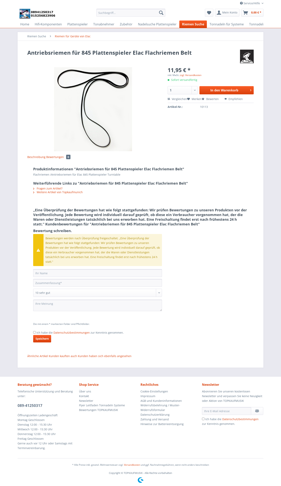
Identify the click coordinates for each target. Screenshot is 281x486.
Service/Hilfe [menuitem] (250, 3)
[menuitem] (130, 14)
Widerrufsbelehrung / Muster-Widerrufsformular (160, 407)
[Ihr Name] (97, 273)
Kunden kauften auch (63, 356)
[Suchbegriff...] (130, 13)
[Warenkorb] (252, 13)
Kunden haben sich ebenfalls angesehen (105, 356)
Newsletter (86, 401)
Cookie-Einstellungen (154, 391)
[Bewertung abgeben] (97, 293)
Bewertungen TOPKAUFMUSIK (98, 410)
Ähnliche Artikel (37, 356)
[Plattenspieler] (78, 24)
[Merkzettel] (209, 13)
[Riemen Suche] (193, 24)
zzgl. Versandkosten (190, 75)
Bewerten (211, 99)
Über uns (85, 391)
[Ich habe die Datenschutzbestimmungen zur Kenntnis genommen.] (34, 332)
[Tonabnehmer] (104, 24)
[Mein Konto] (227, 13)
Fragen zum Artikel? (47, 188)
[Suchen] (161, 13)
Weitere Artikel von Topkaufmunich (58, 192)
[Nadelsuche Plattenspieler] (157, 24)
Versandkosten (132, 464)
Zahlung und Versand (154, 419)
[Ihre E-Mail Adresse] (226, 411)
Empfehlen (233, 99)
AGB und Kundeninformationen (161, 401)
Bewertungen (58, 157)
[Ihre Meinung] (97, 305)
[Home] (25, 24)
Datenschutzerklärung (155, 414)
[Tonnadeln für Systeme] (226, 24)
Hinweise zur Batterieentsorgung (162, 424)
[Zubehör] (126, 24)
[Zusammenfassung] (97, 283)
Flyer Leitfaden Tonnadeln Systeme (102, 405)
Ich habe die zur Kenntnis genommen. (80, 332)
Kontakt (84, 396)
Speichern (42, 338)
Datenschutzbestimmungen (71, 332)
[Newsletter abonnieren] (257, 411)
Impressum (147, 396)
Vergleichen (177, 99)
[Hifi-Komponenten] (48, 24)
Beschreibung (36, 157)
